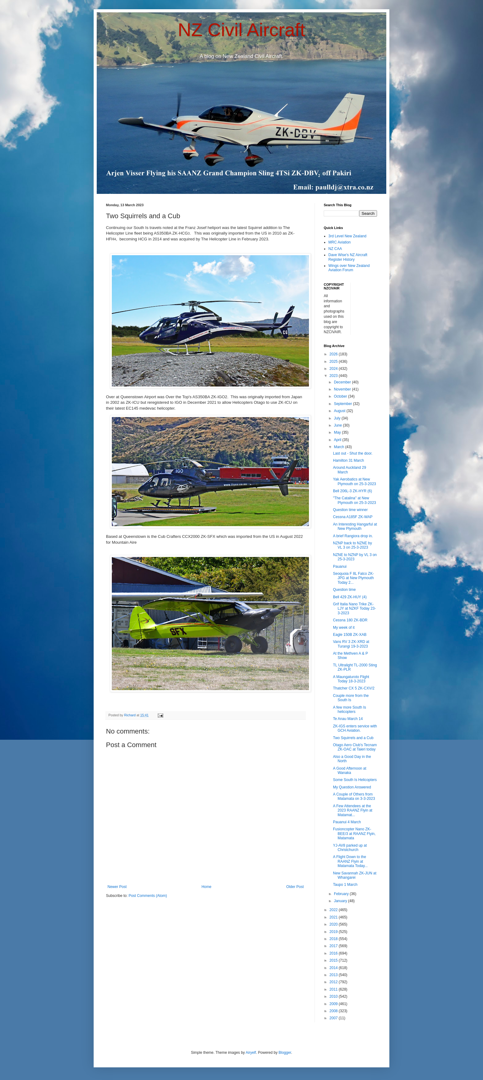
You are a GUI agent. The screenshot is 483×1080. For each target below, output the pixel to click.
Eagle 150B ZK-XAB (350, 634)
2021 (334, 917)
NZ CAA (335, 249)
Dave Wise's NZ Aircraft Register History (347, 257)
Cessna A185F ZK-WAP (352, 517)
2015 (334, 960)
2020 (334, 924)
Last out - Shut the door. (352, 453)
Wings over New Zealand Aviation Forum (349, 268)
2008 (334, 1011)
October (341, 396)
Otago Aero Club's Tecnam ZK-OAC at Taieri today (355, 747)
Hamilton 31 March (348, 460)
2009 (334, 1004)
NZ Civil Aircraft (241, 29)
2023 (334, 376)
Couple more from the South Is (351, 697)
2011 (334, 989)
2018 (334, 939)
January (341, 901)
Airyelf (251, 1052)
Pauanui (340, 566)
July (338, 418)
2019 (334, 932)
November (343, 389)
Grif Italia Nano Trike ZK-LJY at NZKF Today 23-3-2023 (354, 608)
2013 (334, 975)
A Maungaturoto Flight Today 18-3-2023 (351, 679)
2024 (334, 368)
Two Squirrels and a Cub (353, 738)
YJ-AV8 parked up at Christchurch (350, 847)
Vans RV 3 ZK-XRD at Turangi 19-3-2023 (351, 644)
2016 (334, 953)
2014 (334, 968)
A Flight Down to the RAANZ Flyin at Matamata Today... (350, 861)
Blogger (284, 1052)
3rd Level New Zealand (347, 236)
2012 (334, 982)
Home (206, 887)
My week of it (344, 627)
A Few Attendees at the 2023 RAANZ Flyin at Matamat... (352, 810)
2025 (334, 361)
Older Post (295, 887)
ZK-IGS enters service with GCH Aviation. (355, 728)
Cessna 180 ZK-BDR (350, 620)
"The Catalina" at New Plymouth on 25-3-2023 (354, 500)
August (340, 411)
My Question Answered (352, 787)
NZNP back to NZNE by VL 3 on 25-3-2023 (352, 545)
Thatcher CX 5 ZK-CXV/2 (354, 688)
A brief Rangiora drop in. (353, 536)
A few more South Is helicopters (349, 709)
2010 (334, 996)
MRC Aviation (339, 242)
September (343, 404)
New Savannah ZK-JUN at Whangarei (354, 875)
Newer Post (117, 887)
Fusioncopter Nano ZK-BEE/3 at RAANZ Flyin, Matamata (354, 833)
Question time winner (350, 510)
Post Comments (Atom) (147, 896)
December (343, 382)
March (339, 447)
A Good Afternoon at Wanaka (349, 770)
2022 (334, 910)
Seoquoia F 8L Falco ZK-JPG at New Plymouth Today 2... (353, 578)
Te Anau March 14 (348, 719)
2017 (334, 946)
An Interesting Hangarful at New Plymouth (355, 526)
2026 (334, 354)
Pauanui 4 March (347, 822)
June (338, 425)
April (338, 440)
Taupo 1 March (345, 884)
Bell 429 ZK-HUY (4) (350, 597)
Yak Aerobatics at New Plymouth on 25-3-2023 (354, 481)
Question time (344, 589)
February (342, 894)
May (338, 432)
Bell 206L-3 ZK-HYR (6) (352, 491)
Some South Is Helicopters (355, 780)
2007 (334, 1018)
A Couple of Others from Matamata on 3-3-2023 (354, 796)
